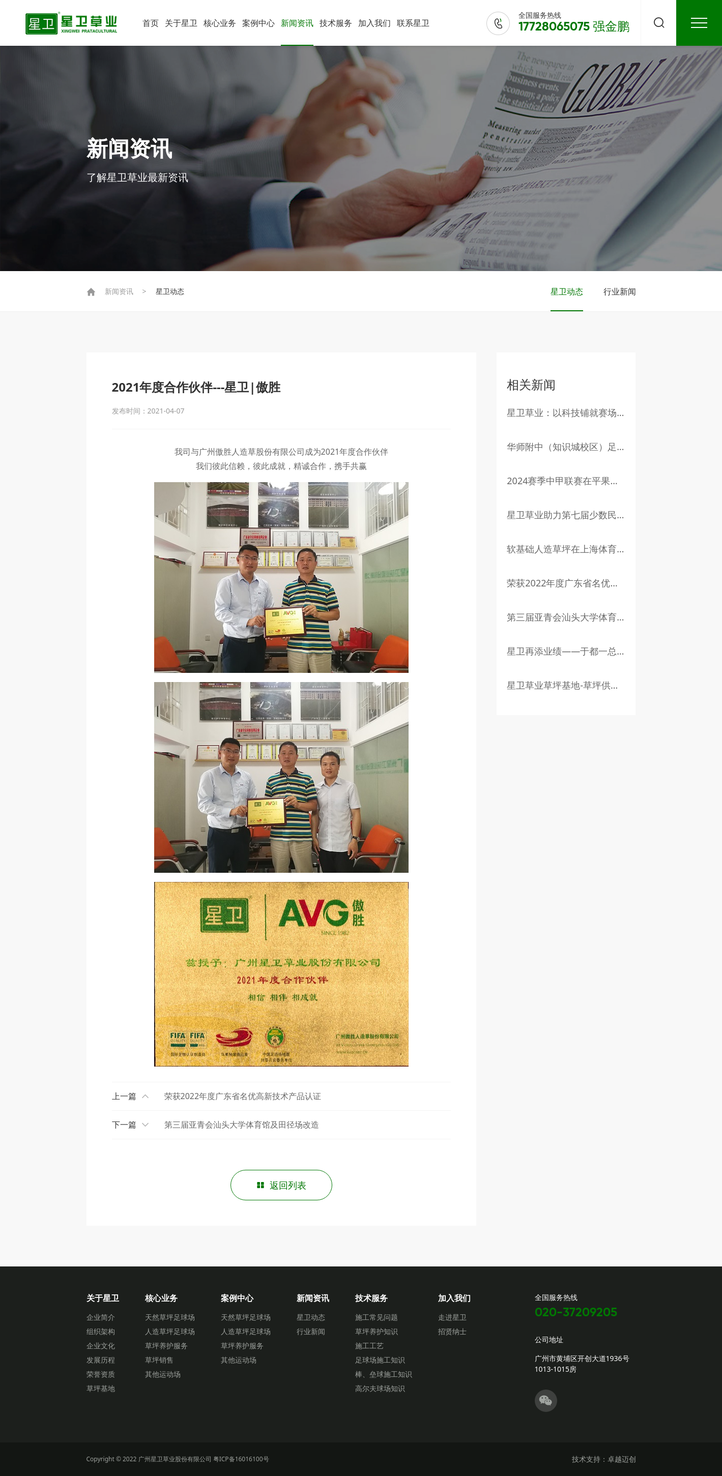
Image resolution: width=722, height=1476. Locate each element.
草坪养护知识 (376, 1331)
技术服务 (336, 22)
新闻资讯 (297, 22)
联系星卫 (413, 22)
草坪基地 (100, 1388)
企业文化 (100, 1345)
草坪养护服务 (166, 1345)
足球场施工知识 (380, 1360)
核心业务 (220, 22)
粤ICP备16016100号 (241, 1459)
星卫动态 (170, 291)
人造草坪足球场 (170, 1331)
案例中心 (258, 22)
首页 (150, 22)
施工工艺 (369, 1345)
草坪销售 (159, 1360)
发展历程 (100, 1360)
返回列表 (281, 1185)
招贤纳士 (452, 1331)
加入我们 (374, 22)
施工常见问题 (376, 1317)
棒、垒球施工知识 (383, 1374)
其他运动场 (163, 1374)
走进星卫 (452, 1317)
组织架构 (100, 1331)
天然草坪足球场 (170, 1317)
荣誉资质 (100, 1374)
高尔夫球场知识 (380, 1388)
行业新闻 (619, 291)
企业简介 (100, 1317)
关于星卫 (181, 22)
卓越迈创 (622, 1459)
